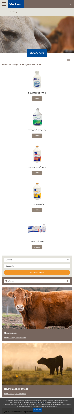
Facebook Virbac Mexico (68, 60)
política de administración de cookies (45, 406)
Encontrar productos (37, 272)
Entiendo (37, 410)
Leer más (37, 98)
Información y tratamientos (15, 338)
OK (67, 281)
